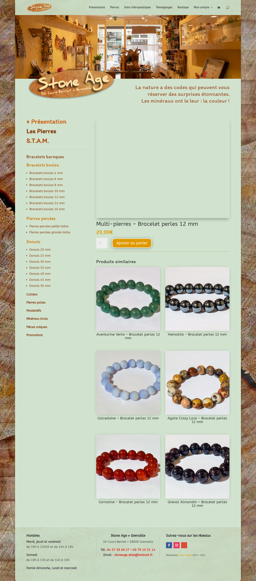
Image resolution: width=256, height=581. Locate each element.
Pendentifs (33, 310)
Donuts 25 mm (40, 255)
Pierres (114, 7)
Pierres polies (35, 302)
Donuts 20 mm (40, 249)
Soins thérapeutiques (137, 7)
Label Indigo (185, 555)
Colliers (31, 294)
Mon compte (201, 7)
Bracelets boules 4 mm (46, 173)
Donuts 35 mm (40, 268)
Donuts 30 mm (40, 261)
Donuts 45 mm (40, 280)
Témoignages (164, 7)
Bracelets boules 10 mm (47, 191)
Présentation (97, 7)
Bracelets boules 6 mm (46, 179)
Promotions (34, 335)
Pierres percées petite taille (49, 226)
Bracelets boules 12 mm (47, 197)
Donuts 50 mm (40, 286)
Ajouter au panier (131, 243)
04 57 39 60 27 (118, 550)
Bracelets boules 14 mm (47, 203)
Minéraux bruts (37, 319)
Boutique (183, 7)
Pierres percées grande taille (49, 232)
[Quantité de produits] (101, 243)
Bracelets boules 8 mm (46, 185)
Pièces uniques (36, 327)
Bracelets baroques (45, 156)
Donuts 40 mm (40, 274)
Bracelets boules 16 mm (47, 209)
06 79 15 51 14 (144, 550)
